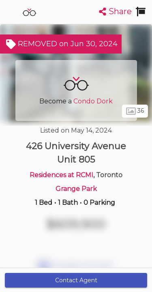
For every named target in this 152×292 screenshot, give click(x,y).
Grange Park (76, 189)
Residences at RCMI (61, 175)
